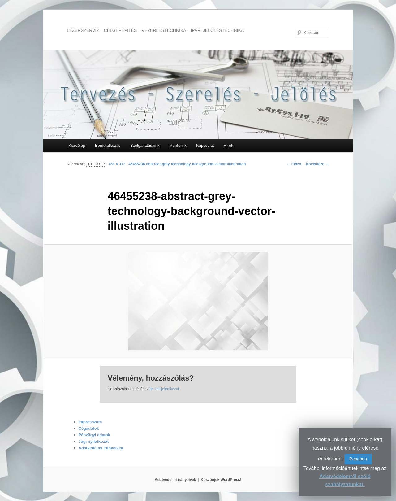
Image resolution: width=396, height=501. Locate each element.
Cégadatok (89, 428)
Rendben (358, 458)
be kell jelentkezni (164, 389)
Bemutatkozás (107, 145)
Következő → (317, 164)
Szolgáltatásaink (145, 145)
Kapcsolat (205, 145)
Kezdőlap (76, 145)
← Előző (293, 164)
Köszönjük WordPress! (221, 479)
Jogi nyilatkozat (94, 441)
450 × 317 (117, 164)
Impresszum (90, 422)
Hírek (228, 145)
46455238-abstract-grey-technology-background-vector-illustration (187, 164)
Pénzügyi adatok (94, 435)
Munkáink (178, 145)
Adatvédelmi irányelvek (101, 448)
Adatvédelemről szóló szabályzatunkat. (344, 480)
